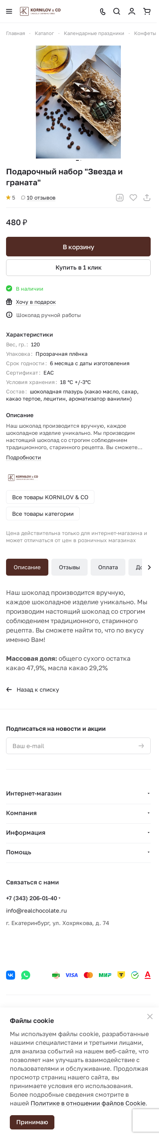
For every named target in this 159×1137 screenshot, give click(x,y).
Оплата (108, 567)
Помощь (18, 852)
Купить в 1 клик (79, 267)
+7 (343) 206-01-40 (31, 898)
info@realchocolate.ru (36, 910)
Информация (25, 832)
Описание (27, 567)
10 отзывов (38, 197)
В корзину (78, 247)
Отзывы (69, 567)
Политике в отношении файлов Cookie (88, 1103)
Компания (21, 813)
